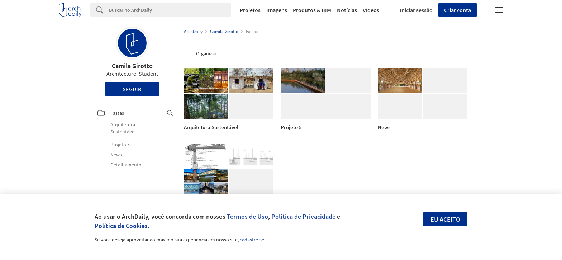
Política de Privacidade (303, 216)
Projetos (250, 10)
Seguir (132, 89)
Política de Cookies (121, 226)
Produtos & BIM (312, 10)
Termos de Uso (247, 216)
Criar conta (457, 10)
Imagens (276, 10)
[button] (202, 54)
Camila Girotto (132, 66)
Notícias (347, 10)
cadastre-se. (252, 239)
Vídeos (371, 10)
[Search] (170, 10)
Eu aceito (445, 219)
